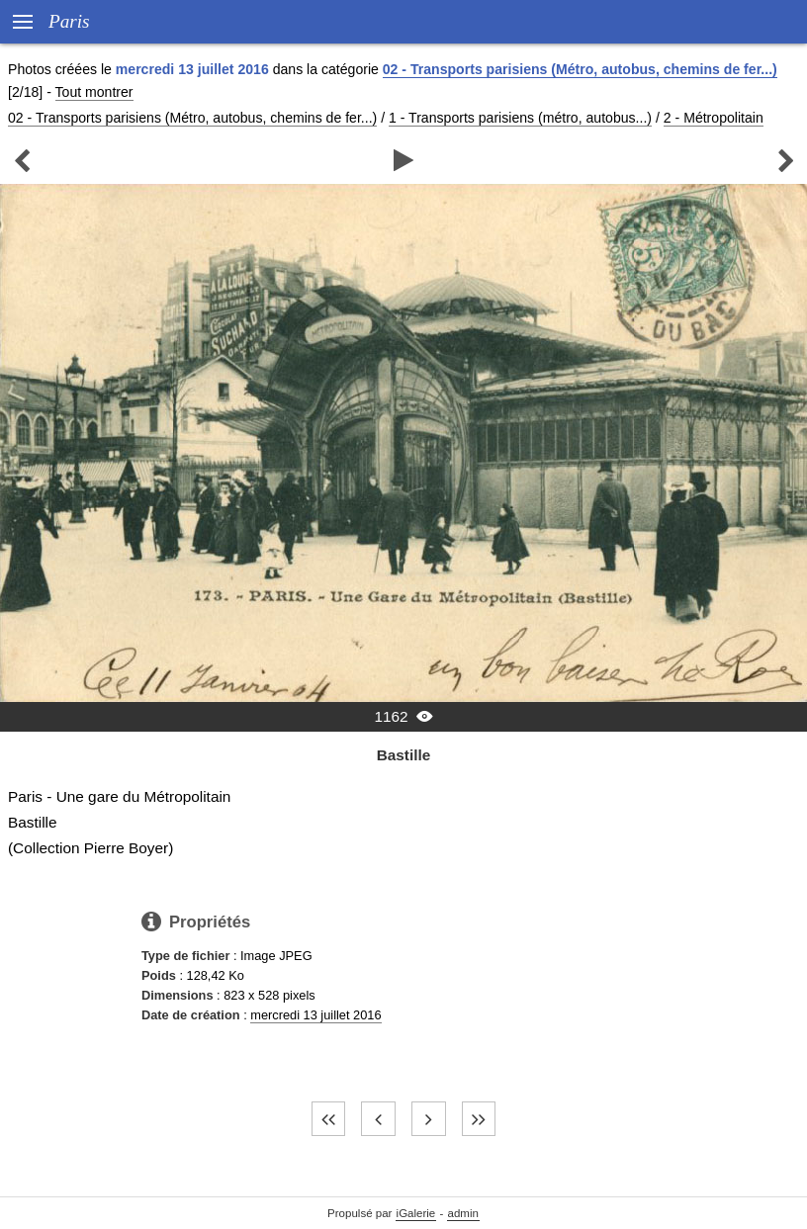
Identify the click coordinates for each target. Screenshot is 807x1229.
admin (463, 1213)
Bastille (404, 754)
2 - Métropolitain (713, 118)
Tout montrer (94, 92)
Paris (69, 21)
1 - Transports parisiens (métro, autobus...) (520, 118)
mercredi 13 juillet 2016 (315, 1015)
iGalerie (416, 1213)
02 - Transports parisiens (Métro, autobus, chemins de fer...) (580, 69)
